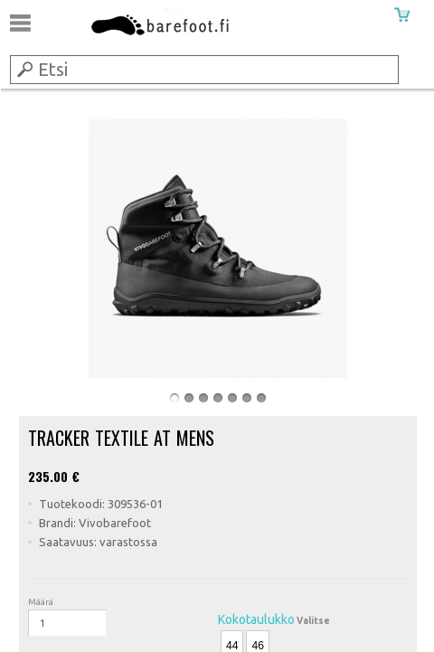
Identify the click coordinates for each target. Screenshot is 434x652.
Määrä (40, 602)
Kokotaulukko (256, 619)
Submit (23, 68)
